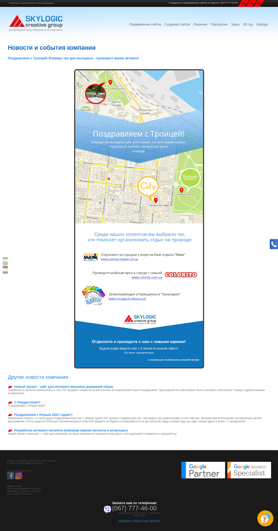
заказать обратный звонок (139, 521)
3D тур (248, 24)
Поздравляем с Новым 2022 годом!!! (40, 415)
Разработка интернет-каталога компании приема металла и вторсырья (68, 430)
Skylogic (262, 24)
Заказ (235, 24)
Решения (14, 3)
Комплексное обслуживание (37, 3)
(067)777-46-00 (229, 2)
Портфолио (219, 24)
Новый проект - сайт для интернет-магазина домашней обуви (60, 386)
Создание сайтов (177, 24)
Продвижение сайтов (145, 24)
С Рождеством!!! (24, 402)
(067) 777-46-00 (134, 508)
